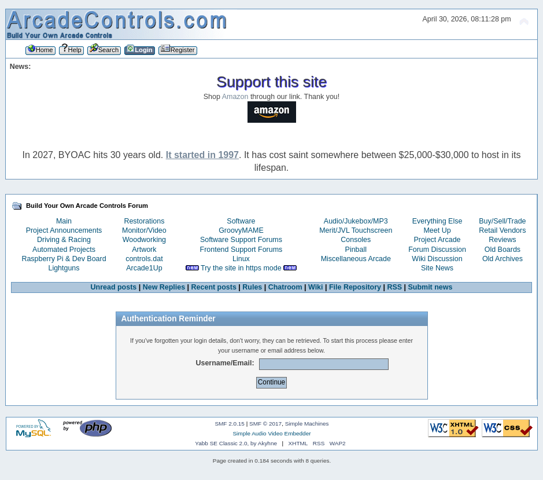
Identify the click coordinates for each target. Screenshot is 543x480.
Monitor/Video (144, 230)
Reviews (502, 240)
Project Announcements (64, 230)
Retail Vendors (502, 230)
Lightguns (63, 268)
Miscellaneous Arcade (356, 259)
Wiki (315, 287)
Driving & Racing (64, 240)
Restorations (144, 221)
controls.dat (143, 259)
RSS (394, 287)
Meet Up (436, 230)
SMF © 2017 (265, 423)
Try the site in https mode (241, 268)
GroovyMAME (241, 230)
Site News (437, 268)
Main (64, 221)
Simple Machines (307, 423)
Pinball (356, 250)
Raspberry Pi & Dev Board (63, 259)
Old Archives (502, 259)
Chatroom (285, 287)
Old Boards (502, 250)
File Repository (355, 287)
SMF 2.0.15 (230, 423)
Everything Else (437, 221)
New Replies (164, 287)
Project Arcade (436, 240)
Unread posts (114, 287)
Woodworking (144, 240)
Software (241, 221)
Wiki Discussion (437, 259)
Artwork (144, 250)
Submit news (430, 287)
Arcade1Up (144, 268)
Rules (252, 287)
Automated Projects (63, 250)
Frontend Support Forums (241, 250)
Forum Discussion (437, 250)
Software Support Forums (241, 240)
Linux (241, 259)
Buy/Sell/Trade (502, 221)
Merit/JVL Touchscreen (355, 230)
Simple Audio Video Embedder (271, 433)
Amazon (235, 97)
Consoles (356, 240)
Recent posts (214, 287)
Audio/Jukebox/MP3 (356, 221)
